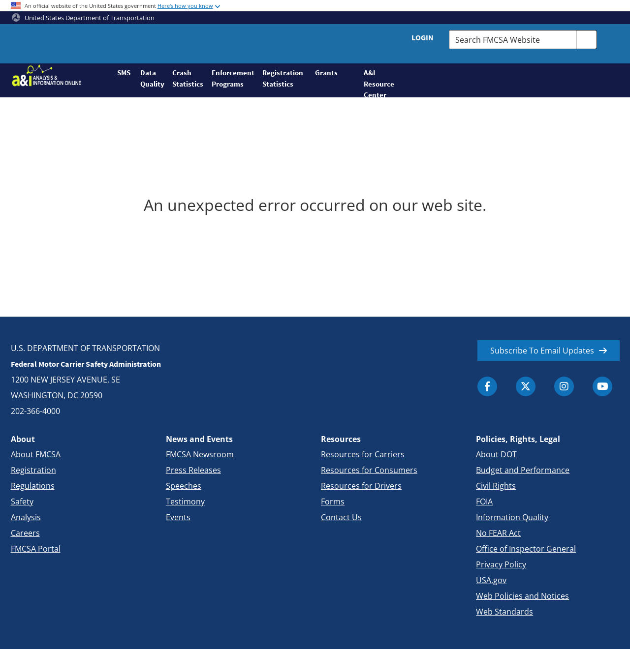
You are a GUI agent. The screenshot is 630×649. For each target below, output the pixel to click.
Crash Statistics (187, 78)
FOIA (484, 501)
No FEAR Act (498, 533)
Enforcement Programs (233, 78)
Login (422, 37)
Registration (33, 470)
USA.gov (491, 580)
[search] (587, 39)
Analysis (26, 517)
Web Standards (504, 611)
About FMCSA (36, 454)
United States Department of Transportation (83, 17)
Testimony (185, 501)
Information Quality (512, 517)
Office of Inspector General (526, 548)
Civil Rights (496, 485)
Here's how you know (185, 5)
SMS (123, 72)
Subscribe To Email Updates (542, 350)
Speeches (183, 485)
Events (178, 517)
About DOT (496, 454)
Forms (333, 501)
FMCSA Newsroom (200, 454)
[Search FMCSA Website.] (512, 39)
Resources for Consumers (369, 470)
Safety (22, 501)
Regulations (33, 485)
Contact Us (341, 517)
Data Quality (152, 78)
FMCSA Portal (36, 548)
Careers (25, 533)
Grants (326, 72)
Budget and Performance (522, 470)
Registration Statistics (282, 78)
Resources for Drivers (361, 485)
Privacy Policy (501, 564)
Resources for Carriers (363, 454)
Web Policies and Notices (522, 595)
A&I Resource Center (375, 82)
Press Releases (193, 470)
